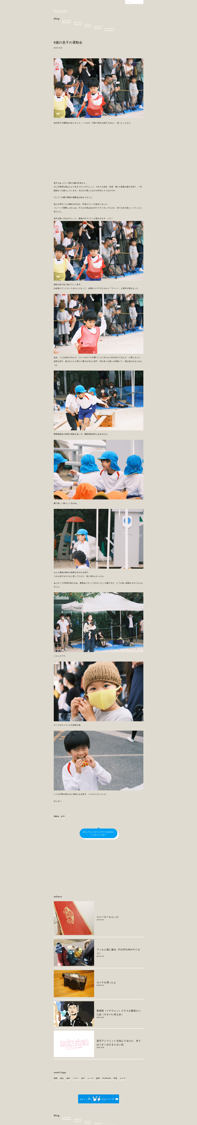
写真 (115, 1078)
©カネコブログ (60, 10)
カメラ (123, 1078)
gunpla (66, 20)
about (97, 26)
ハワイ (76, 1078)
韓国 (55, 1078)
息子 (63, 816)
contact (109, 28)
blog (57, 18)
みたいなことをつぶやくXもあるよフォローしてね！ (98, 833)
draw (87, 24)
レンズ (90, 1078)
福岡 (98, 1078)
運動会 (56, 816)
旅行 (68, 1078)
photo (78, 22)
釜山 (62, 1078)
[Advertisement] (98, 152)
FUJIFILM (106, 1078)
